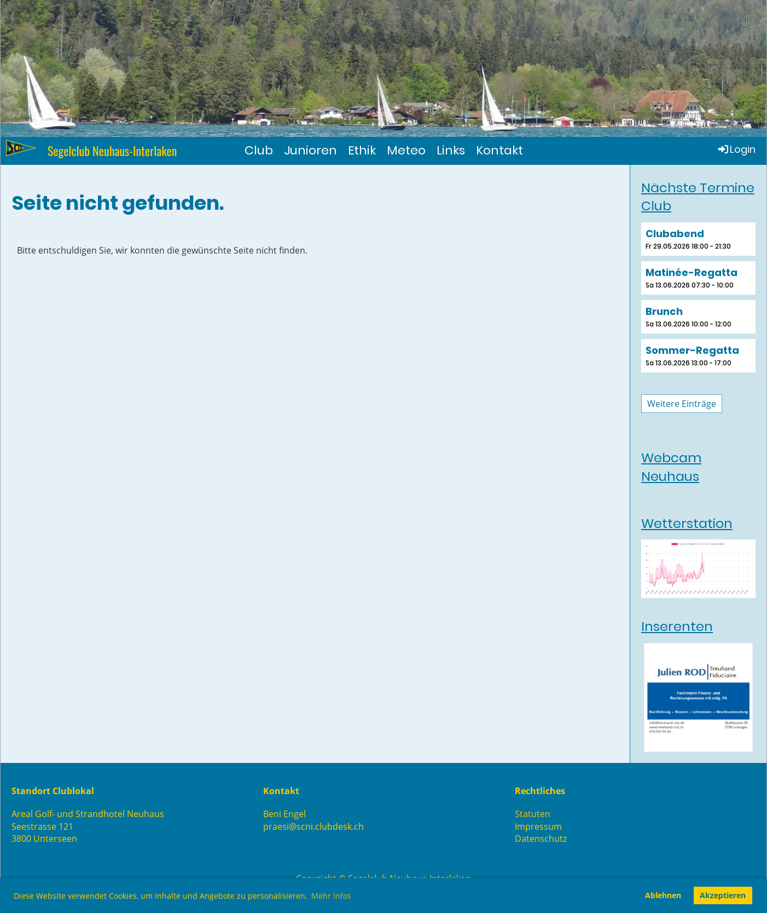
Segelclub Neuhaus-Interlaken (112, 150)
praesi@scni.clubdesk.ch (313, 826)
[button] (698, 239)
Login (736, 149)
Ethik (362, 150)
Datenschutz (541, 838)
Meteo (406, 150)
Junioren (310, 150)
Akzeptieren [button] (723, 895)
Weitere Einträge (681, 404)
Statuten (532, 814)
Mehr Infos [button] (331, 896)
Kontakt (499, 150)
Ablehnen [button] (663, 895)
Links (451, 150)
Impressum (538, 826)
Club (259, 150)
